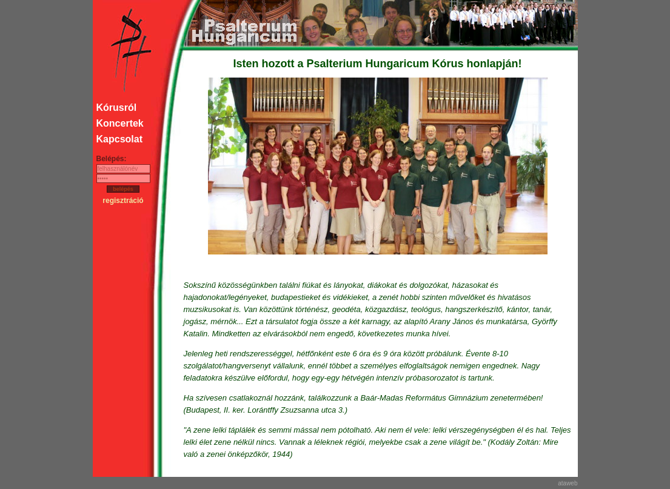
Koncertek (120, 123)
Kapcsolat (119, 139)
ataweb (567, 483)
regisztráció (122, 200)
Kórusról (116, 107)
